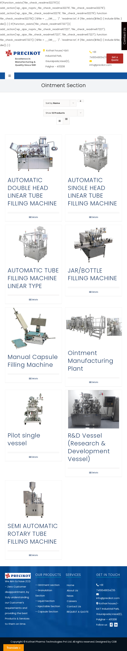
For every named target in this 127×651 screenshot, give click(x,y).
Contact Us (74, 606)
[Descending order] (80, 101)
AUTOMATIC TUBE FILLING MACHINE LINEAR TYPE (33, 278)
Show (55, 113)
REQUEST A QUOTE (77, 611)
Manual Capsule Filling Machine (33, 361)
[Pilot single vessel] (33, 409)
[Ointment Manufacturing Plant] (93, 326)
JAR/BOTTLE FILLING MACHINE (92, 274)
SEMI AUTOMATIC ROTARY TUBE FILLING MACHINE (33, 534)
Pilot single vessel (24, 439)
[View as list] (66, 119)
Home (70, 585)
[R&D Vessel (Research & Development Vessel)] (93, 409)
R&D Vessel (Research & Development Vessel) (89, 447)
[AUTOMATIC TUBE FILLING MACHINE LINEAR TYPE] (33, 244)
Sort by (53, 103)
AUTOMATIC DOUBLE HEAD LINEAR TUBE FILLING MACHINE (32, 192)
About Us (72, 590)
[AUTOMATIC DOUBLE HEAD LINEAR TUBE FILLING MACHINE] (33, 154)
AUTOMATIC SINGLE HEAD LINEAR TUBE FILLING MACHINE (92, 192)
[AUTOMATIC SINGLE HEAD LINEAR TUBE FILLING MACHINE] (93, 154)
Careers (72, 601)
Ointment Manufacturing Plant (90, 361)
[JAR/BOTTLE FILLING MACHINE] (93, 244)
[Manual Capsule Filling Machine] (33, 328)
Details (34, 217)
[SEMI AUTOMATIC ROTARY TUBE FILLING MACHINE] (33, 499)
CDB (114, 641)
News (70, 595)
